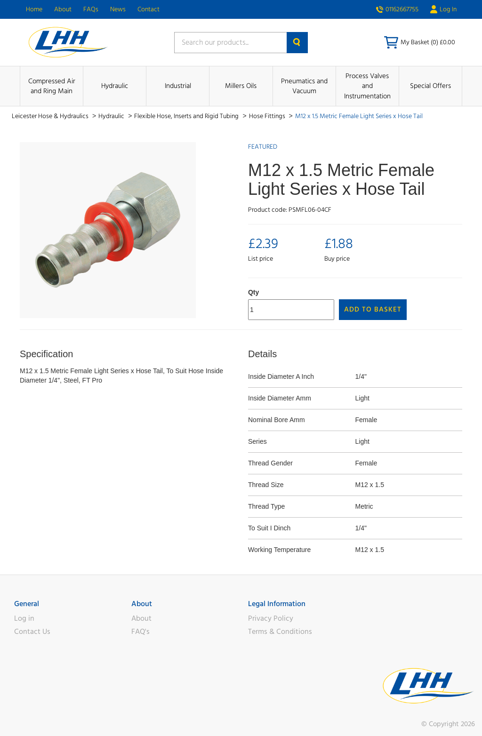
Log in (24, 618)
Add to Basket (373, 309)
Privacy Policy (270, 618)
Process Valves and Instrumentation (367, 86)
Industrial (178, 85)
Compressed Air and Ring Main (51, 86)
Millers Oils (241, 85)
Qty (253, 292)
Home (34, 9)
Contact (148, 9)
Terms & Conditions (280, 631)
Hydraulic (114, 85)
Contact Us (32, 631)
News (118, 9)
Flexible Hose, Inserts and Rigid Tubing (187, 116)
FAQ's (140, 631)
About (63, 9)
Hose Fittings (268, 116)
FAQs (90, 9)
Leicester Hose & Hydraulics (51, 116)
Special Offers (430, 85)
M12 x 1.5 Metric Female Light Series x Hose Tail (359, 116)
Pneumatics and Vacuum (304, 86)
